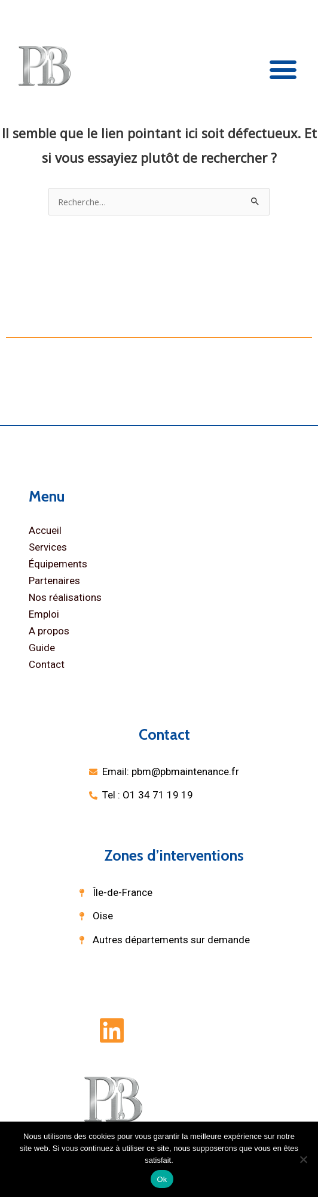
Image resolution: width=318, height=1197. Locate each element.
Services (48, 547)
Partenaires (54, 581)
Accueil (45, 530)
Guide (42, 648)
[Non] (303, 1159)
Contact (47, 664)
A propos (49, 631)
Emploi (44, 614)
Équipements (58, 564)
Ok (162, 1179)
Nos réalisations (65, 597)
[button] (283, 69)
